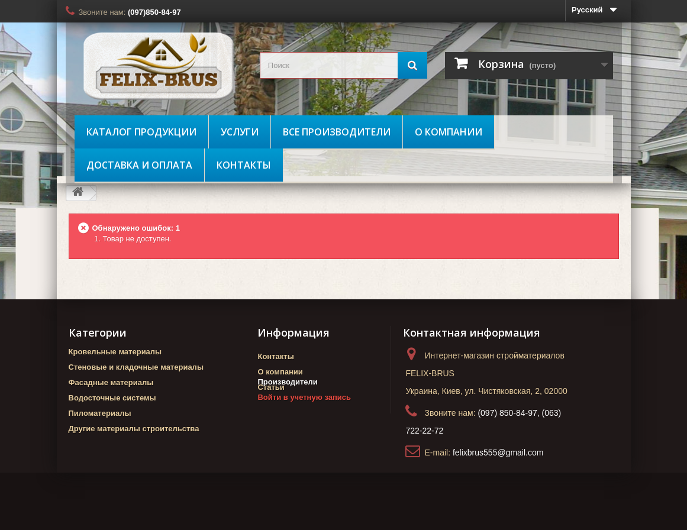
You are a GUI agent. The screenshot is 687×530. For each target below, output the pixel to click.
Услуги (240, 131)
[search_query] (343, 65)
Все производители (337, 131)
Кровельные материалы (115, 351)
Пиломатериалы (100, 413)
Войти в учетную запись (303, 423)
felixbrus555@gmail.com (498, 452)
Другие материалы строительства (134, 428)
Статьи (270, 387)
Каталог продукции (141, 131)
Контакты (244, 165)
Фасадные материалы (111, 382)
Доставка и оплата (139, 165)
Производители (287, 407)
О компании (448, 131)
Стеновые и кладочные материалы (136, 367)
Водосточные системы (112, 397)
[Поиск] (412, 65)
